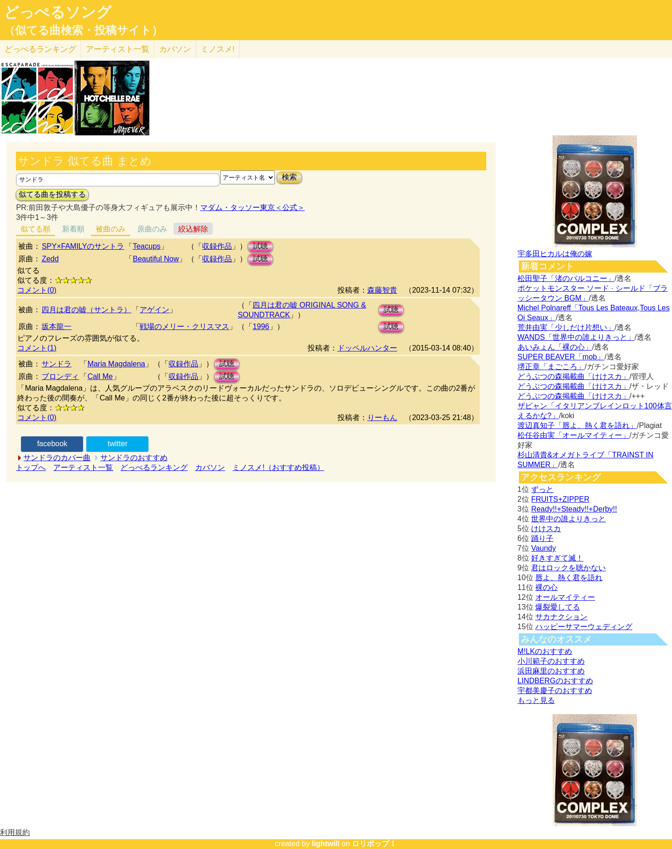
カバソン (175, 49)
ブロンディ (60, 376)
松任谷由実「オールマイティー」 (574, 435)
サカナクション (561, 617)
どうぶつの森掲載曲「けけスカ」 (574, 376)
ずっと (542, 489)
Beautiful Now (156, 259)
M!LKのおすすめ (545, 651)
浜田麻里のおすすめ (551, 671)
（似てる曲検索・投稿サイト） (83, 30)
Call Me (99, 376)
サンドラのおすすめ (134, 458)
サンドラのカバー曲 (57, 458)
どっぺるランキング (154, 467)
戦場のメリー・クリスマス (184, 326)
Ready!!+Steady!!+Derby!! (574, 509)
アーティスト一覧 (83, 467)
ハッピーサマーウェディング (583, 627)
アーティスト (117, 49)
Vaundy (543, 548)
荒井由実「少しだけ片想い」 (566, 327)
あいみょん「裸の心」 (555, 347)
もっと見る (536, 700)
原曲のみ (152, 229)
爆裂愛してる (557, 607)
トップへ (31, 467)
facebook (52, 444)
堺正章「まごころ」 (551, 367)
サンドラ (56, 364)
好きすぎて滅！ (557, 558)
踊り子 (542, 538)
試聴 (260, 246)
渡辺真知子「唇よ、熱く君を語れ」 (577, 425)
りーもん (382, 417)
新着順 (73, 229)
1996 (260, 326)
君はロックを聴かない (568, 568)
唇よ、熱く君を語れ (568, 578)
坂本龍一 (56, 326)
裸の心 (546, 587)
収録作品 (217, 246)
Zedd (50, 259)
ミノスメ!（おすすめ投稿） (278, 467)
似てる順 (35, 229)
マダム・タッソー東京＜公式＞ (252, 207)
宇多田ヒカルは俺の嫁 (555, 254)
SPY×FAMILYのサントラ (83, 246)
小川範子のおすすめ (551, 661)
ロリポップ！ (374, 844)
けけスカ (546, 529)
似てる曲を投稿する (52, 194)
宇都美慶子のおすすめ (555, 691)
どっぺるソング (58, 12)
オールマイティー (565, 597)
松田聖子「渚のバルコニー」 (566, 278)
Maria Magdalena (116, 364)
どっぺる (40, 49)
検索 (289, 177)
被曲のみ (111, 229)
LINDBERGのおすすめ (555, 681)
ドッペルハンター (367, 348)
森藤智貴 (382, 290)
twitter (118, 444)
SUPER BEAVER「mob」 (561, 357)
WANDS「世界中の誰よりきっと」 (576, 337)
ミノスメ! (218, 49)
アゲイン (154, 310)
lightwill (326, 844)
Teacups (147, 246)
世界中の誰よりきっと (568, 519)
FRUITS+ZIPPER (560, 499)
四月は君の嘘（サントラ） (86, 310)
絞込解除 (193, 229)
